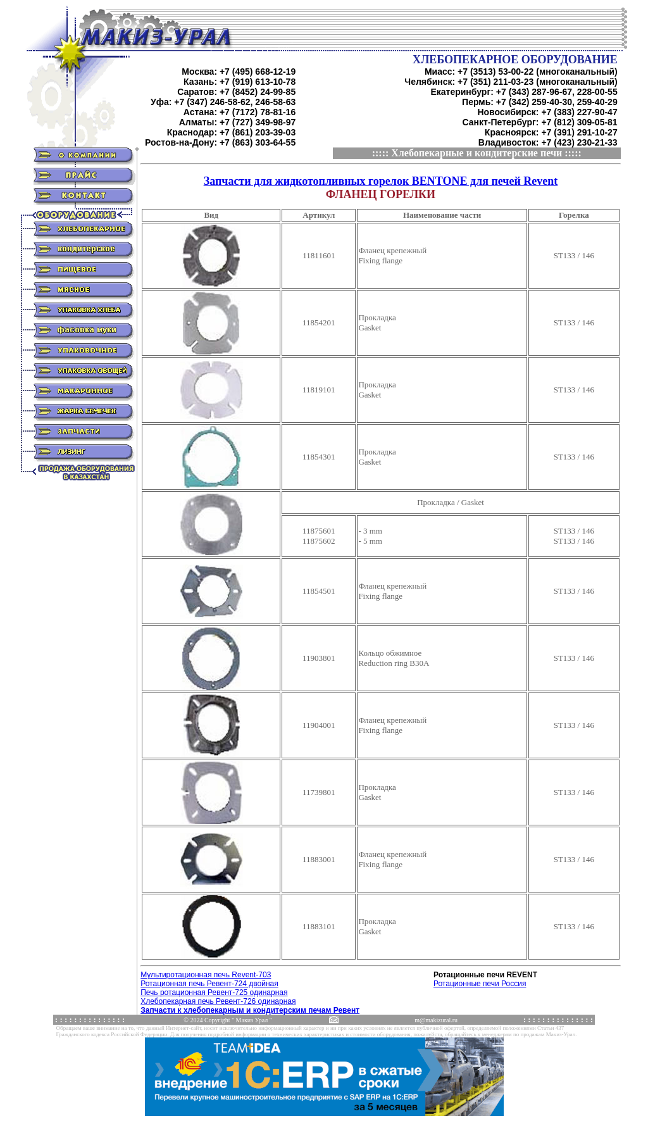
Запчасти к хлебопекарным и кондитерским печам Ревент (249, 1010)
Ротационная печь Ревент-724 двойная (209, 983)
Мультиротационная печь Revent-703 (205, 974)
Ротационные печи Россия (479, 983)
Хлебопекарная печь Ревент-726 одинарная (218, 1001)
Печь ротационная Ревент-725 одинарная (213, 992)
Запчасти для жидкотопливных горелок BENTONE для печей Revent (381, 181)
